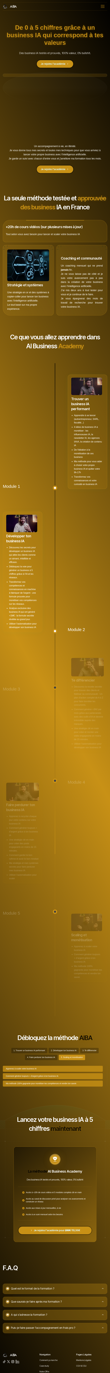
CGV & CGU (81, 1366)
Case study (44, 1366)
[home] (10, 6)
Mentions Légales (83, 1360)
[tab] (29, 1050)
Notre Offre (44, 1371)
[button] (102, 6)
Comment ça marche (48, 1360)
